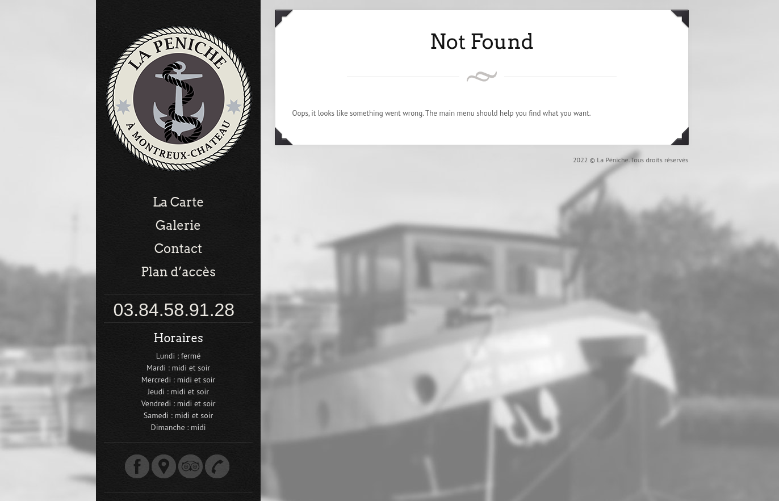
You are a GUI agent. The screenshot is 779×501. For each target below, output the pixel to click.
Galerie (178, 225)
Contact (178, 248)
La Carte (178, 202)
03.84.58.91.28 (174, 310)
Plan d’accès (178, 271)
